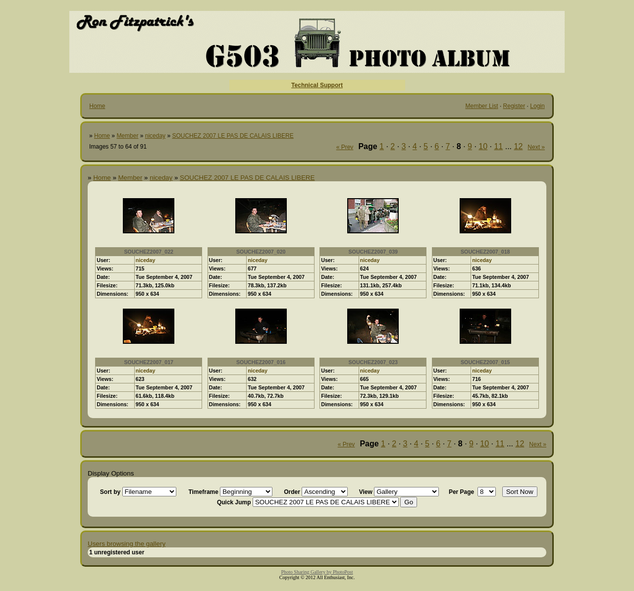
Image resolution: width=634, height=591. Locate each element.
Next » (536, 147)
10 (482, 146)
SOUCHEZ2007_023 (373, 362)
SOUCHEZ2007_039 (373, 252)
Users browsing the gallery (126, 543)
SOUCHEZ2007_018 (485, 252)
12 (518, 146)
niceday (155, 135)
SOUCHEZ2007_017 (148, 362)
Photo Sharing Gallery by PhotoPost (317, 572)
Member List (482, 106)
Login (537, 106)
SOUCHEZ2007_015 (485, 362)
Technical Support (317, 85)
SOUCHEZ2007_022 (148, 252)
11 (498, 146)
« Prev (345, 147)
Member (127, 135)
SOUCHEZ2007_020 (261, 252)
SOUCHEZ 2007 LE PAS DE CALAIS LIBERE (232, 135)
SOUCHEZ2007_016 (261, 362)
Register (514, 106)
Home (97, 106)
